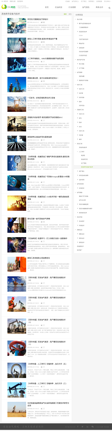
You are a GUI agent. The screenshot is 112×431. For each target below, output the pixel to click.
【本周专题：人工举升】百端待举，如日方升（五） (49, 365)
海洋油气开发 (81, 61)
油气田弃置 (80, 185)
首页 (47, 8)
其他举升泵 (84, 161)
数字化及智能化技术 (85, 25)
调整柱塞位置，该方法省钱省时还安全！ (44, 80)
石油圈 (8, 8)
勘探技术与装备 (83, 82)
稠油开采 (81, 45)
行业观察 (72, 8)
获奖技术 (81, 244)
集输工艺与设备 (83, 198)
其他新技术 (80, 248)
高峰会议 (79, 231)
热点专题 (79, 21)
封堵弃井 (81, 190)
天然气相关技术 (83, 41)
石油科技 (59, 8)
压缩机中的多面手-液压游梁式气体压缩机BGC (46, 119)
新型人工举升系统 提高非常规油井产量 (43, 41)
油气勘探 (79, 74)
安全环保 (79, 219)
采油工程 (79, 145)
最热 (70, 16)
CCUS (80, 37)
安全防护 (81, 223)
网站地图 (106, 428)
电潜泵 (83, 157)
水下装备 (81, 70)
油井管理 (81, 181)
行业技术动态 (83, 57)
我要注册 (12, 2)
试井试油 (81, 107)
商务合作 (100, 8)
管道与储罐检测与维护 (85, 210)
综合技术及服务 (83, 53)
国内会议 (81, 240)
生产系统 (83, 165)
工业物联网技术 (83, 29)
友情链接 (99, 2)
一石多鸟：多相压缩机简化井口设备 (42, 99)
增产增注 (81, 173)
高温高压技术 (83, 33)
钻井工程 (79, 86)
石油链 (67, 2)
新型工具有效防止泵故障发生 (39, 259)
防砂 (80, 124)
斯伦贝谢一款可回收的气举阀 (39, 220)
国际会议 (81, 235)
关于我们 (84, 2)
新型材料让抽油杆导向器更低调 (40, 139)
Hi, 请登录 (5, 2)
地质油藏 (81, 78)
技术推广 (79, 252)
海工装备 (81, 65)
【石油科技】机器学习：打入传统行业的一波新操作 (49, 240)
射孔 (80, 120)
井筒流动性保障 (83, 177)
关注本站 (107, 2)
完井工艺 (81, 115)
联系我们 (91, 2)
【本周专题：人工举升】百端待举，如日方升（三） (49, 385)
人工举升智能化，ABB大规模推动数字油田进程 (47, 60)
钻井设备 (81, 99)
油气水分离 (82, 202)
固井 (80, 103)
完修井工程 (80, 111)
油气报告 (86, 8)
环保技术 (81, 227)
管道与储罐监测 (83, 206)
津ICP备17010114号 (70, 428)
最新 (65, 16)
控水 (80, 128)
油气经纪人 (75, 2)
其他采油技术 (83, 149)
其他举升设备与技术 (87, 168)
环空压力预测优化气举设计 (39, 21)
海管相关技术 (83, 214)
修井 (80, 141)
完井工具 (81, 132)
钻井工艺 (81, 90)
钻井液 (81, 95)
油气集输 (79, 194)
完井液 (81, 137)
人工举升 (81, 153)
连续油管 (81, 49)
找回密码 (20, 2)
